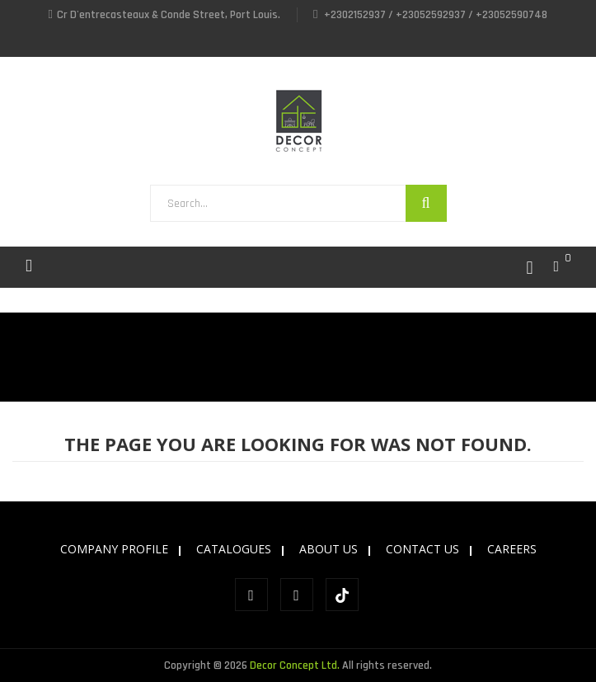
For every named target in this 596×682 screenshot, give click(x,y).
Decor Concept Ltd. (295, 665)
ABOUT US (328, 549)
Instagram (296, 594)
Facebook (251, 594)
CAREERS (512, 549)
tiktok (342, 595)
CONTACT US (422, 549)
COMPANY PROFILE (114, 549)
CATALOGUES (233, 549)
